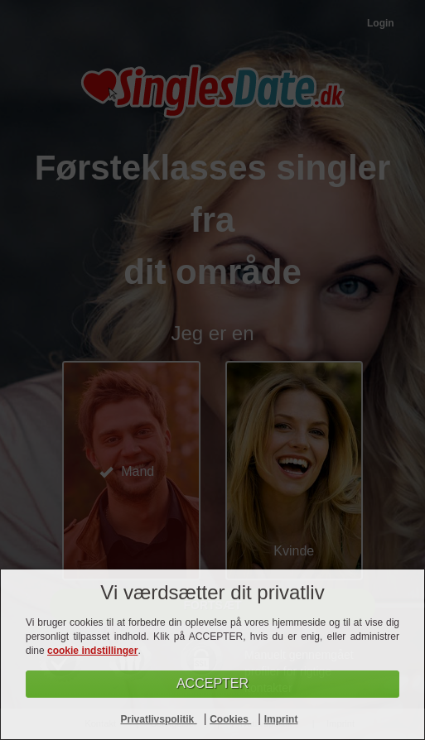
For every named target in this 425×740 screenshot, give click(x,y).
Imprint (281, 719)
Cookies (230, 719)
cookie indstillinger (92, 650)
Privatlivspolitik (159, 719)
